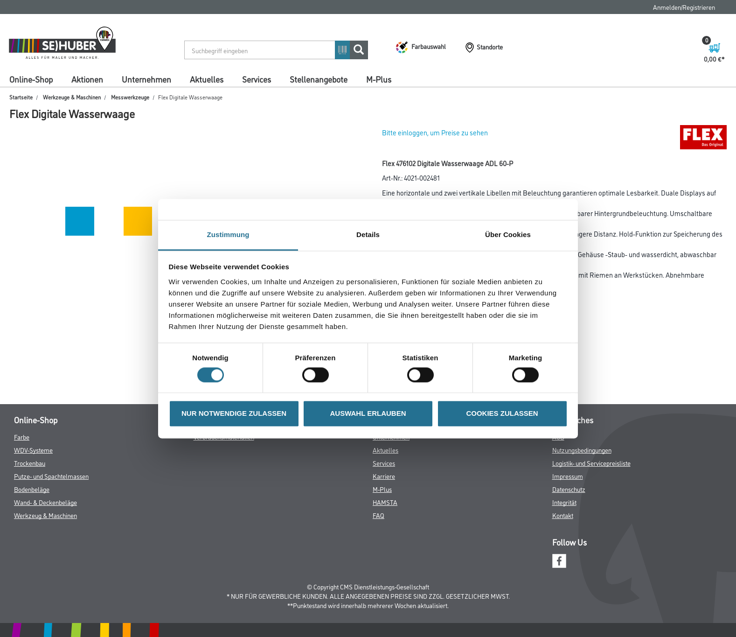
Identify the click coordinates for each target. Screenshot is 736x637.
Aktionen (87, 78)
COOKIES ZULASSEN (502, 414)
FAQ (378, 515)
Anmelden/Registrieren (684, 6)
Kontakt (562, 515)
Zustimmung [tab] (228, 234)
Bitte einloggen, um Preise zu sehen (435, 132)
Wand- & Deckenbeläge (45, 501)
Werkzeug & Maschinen (45, 515)
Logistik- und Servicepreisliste (591, 462)
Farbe (21, 436)
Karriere (384, 475)
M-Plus (378, 78)
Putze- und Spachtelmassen (51, 475)
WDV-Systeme (33, 449)
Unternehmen (146, 78)
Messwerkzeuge (130, 97)
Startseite (21, 97)
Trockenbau (29, 462)
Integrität (564, 501)
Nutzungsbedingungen (581, 449)
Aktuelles (206, 78)
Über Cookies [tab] (508, 234)
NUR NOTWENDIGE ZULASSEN (233, 414)
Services (256, 78)
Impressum (567, 475)
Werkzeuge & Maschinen (72, 97)
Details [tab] (368, 234)
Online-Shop (31, 78)
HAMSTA (385, 501)
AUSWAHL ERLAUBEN (368, 414)
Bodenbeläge (31, 488)
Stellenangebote (318, 78)
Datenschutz (568, 488)
